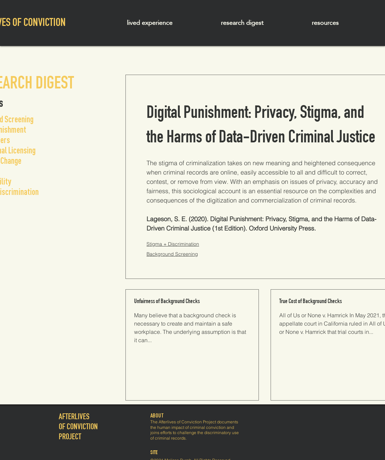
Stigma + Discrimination (173, 244)
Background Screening (172, 254)
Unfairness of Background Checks (167, 302)
